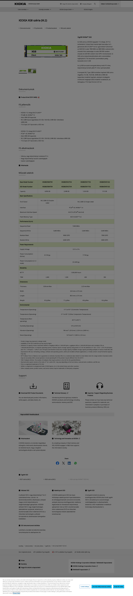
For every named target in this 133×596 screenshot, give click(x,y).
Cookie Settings (85, 586)
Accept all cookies (118, 586)
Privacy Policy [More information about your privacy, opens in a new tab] (16, 593)
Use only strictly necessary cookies (101, 586)
